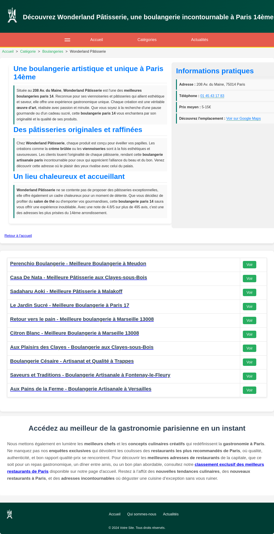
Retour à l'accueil (18, 236)
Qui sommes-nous (141, 514)
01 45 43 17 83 (212, 96)
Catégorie (28, 51)
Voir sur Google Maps (243, 118)
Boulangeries (52, 51)
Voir (249, 265)
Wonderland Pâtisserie (88, 51)
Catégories (147, 39)
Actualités (199, 39)
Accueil (96, 39)
